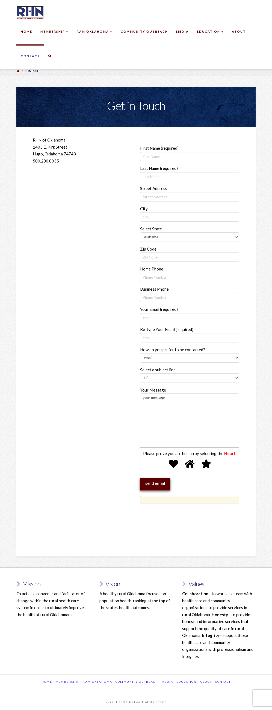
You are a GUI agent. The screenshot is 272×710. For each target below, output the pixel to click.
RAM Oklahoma (97, 681)
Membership (67, 681)
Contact (32, 71)
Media (167, 681)
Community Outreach (137, 681)
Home (47, 681)
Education (186, 681)
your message (189, 418)
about (206, 681)
